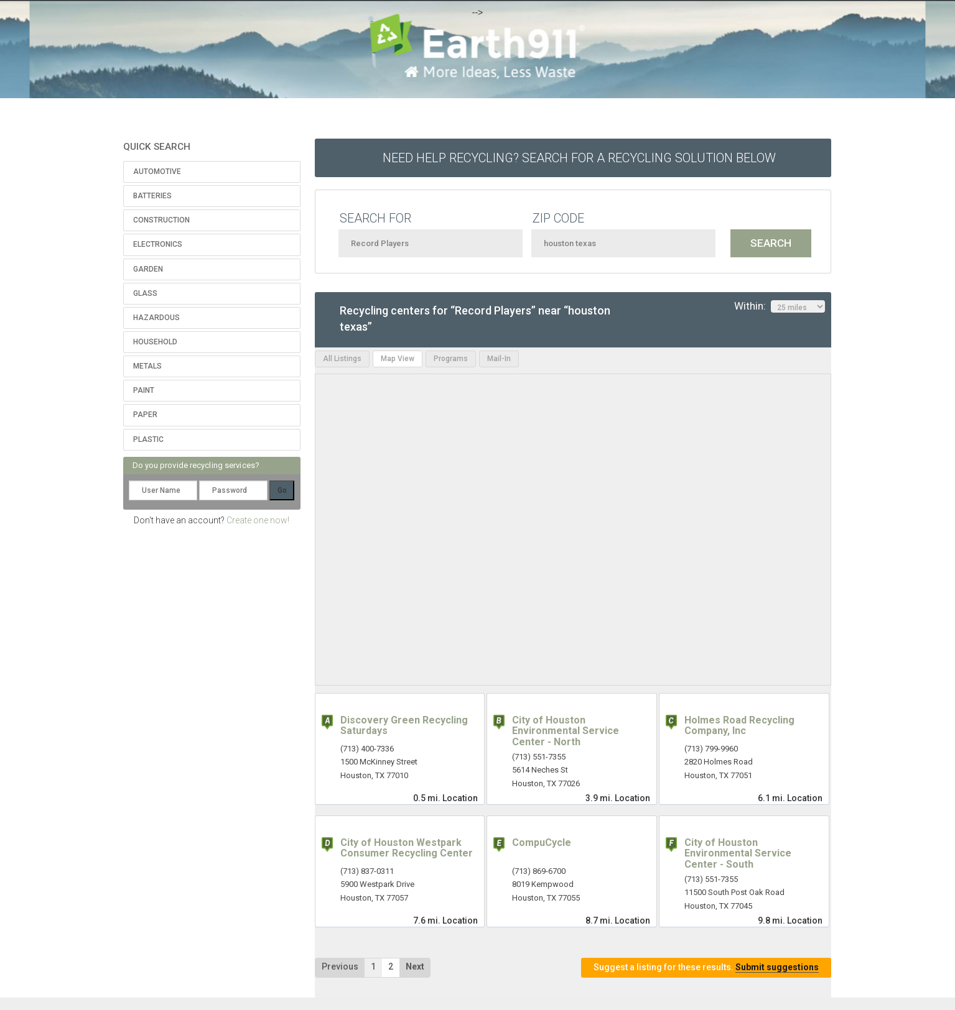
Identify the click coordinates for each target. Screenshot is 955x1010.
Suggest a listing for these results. (706, 967)
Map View (397, 358)
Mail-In (499, 358)
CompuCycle (541, 842)
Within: (779, 306)
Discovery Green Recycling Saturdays (404, 725)
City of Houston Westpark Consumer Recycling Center (406, 848)
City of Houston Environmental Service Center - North (565, 731)
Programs (451, 358)
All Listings (342, 358)
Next (415, 966)
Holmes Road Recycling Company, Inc (739, 725)
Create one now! (257, 520)
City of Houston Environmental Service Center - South (737, 853)
